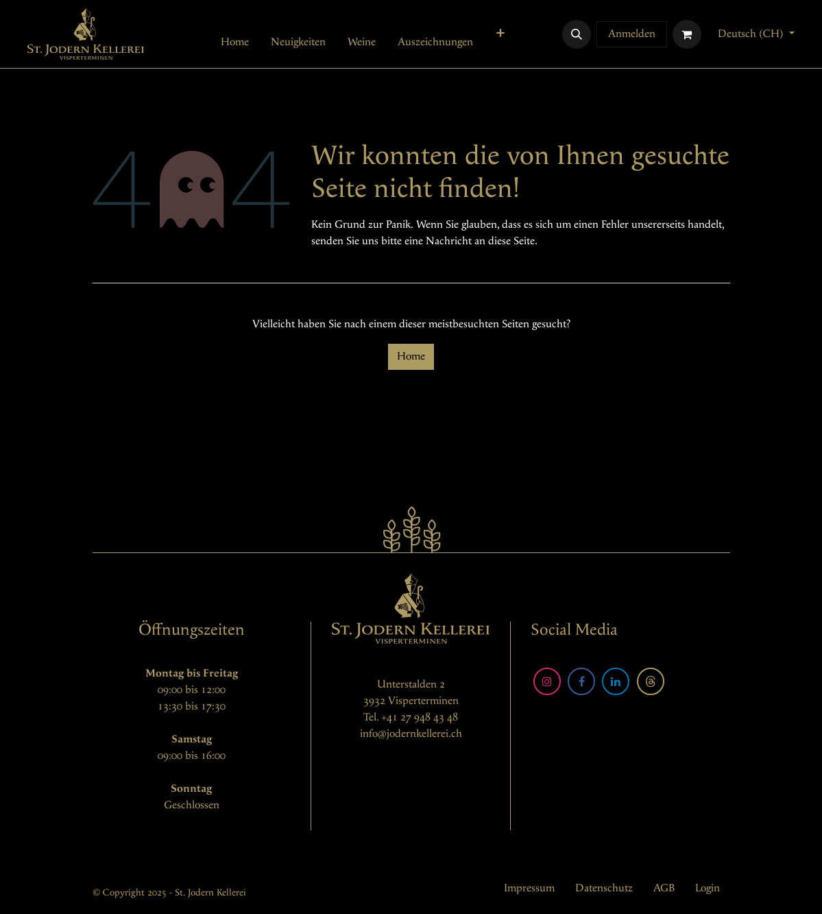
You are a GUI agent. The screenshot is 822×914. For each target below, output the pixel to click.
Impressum (529, 888)
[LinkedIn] (615, 681)
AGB (664, 888)
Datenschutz (604, 888)
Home (411, 356)
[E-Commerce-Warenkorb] (687, 34)
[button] (576, 34)
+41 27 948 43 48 (419, 717)
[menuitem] (235, 42)
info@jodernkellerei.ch (411, 734)
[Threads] (650, 681)
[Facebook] (581, 681)
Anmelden (631, 34)
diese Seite (511, 241)
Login (707, 888)
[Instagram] (547, 681)
